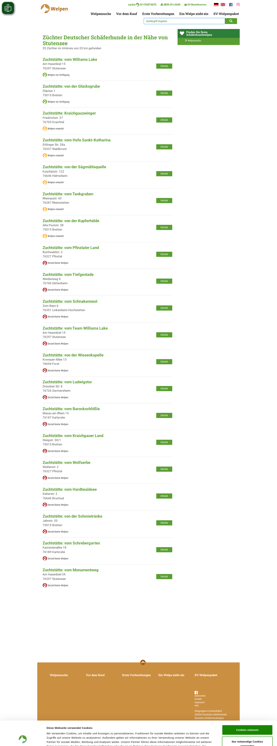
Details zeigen (189, 738)
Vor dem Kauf (126, 14)
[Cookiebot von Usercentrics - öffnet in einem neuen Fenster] (23, 739)
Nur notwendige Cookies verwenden (247, 720)
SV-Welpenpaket (226, 14)
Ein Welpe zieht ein (193, 14)
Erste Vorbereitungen (158, 14)
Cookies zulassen (247, 706)
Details (164, 66)
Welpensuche (101, 14)
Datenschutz (200, 695)
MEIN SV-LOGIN (170, 4)
